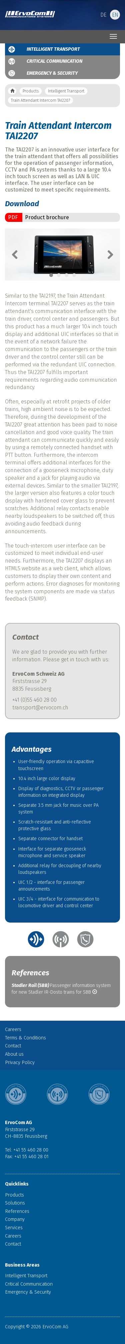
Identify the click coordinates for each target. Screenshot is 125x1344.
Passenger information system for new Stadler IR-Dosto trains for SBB (61, 989)
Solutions (15, 1203)
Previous (18, 254)
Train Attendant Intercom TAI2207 (40, 100)
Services (14, 1228)
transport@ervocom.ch (40, 707)
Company (15, 1219)
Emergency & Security (52, 73)
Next (106, 254)
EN (115, 15)
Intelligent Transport (53, 49)
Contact (13, 1046)
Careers (13, 1029)
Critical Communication (54, 61)
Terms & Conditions (25, 1038)
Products (31, 91)
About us (14, 1054)
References (17, 1211)
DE (103, 15)
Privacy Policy (20, 1062)
